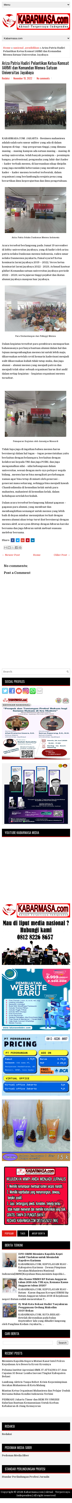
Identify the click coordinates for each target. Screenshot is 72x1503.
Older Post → (62, 554)
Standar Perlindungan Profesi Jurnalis (25, 1476)
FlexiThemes (17, 1500)
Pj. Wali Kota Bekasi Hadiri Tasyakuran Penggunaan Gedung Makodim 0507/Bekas (43, 1307)
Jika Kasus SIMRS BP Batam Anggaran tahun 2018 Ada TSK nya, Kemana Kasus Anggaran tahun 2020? (43, 1282)
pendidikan (32, 47)
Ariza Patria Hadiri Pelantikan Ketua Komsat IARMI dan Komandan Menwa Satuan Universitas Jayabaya (35, 68)
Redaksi (7, 1434)
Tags (22, 1233)
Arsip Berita (38, 1233)
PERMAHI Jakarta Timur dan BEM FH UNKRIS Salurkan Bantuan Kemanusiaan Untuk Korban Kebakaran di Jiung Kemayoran (30, 1402)
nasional (18, 47)
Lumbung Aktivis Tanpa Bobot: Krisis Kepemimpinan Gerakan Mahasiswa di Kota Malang (34, 1384)
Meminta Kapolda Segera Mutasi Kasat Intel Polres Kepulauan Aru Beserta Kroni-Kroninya (33, 1363)
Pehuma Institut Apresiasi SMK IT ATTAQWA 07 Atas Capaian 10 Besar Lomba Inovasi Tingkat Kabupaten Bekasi (34, 1373)
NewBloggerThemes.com (58, 1500)
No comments (43, 78)
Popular (9, 1233)
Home (7, 47)
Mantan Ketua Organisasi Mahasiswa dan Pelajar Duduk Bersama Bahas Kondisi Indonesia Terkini (36, 1392)
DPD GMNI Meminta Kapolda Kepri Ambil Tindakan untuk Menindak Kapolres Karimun (40, 1257)
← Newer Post (11, 554)
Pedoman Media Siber (15, 1455)
